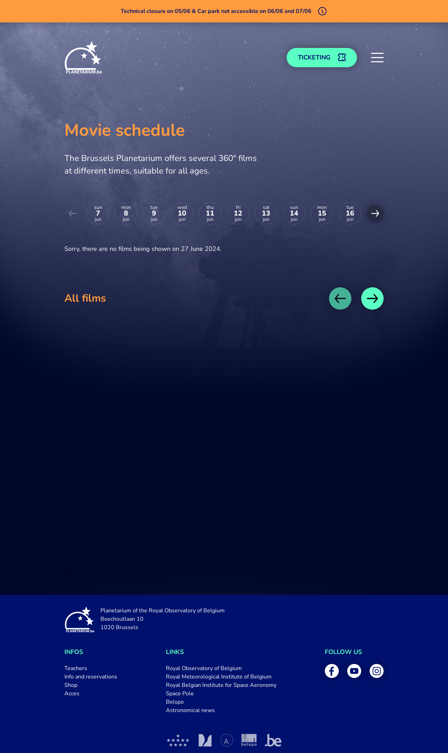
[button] (377, 57)
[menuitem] (90, 668)
